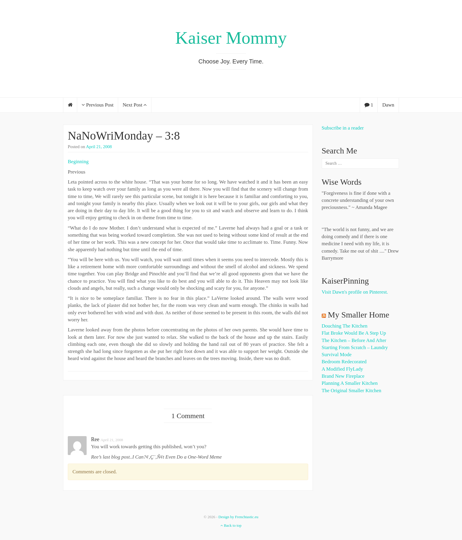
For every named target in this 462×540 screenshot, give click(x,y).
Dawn (388, 105)
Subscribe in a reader (343, 128)
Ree (95, 439)
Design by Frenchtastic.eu (238, 517)
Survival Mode (337, 354)
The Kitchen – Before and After (354, 340)
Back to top (230, 525)
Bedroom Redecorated (344, 361)
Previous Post (97, 105)
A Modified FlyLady (342, 369)
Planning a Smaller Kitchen (350, 383)
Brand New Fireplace (343, 376)
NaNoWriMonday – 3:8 (124, 135)
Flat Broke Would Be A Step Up (354, 333)
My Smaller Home (358, 314)
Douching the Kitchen (344, 326)
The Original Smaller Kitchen (352, 390)
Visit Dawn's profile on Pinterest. (355, 292)
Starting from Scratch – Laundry (355, 347)
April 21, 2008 (99, 146)
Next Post (135, 105)
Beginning (78, 161)
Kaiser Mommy (231, 38)
